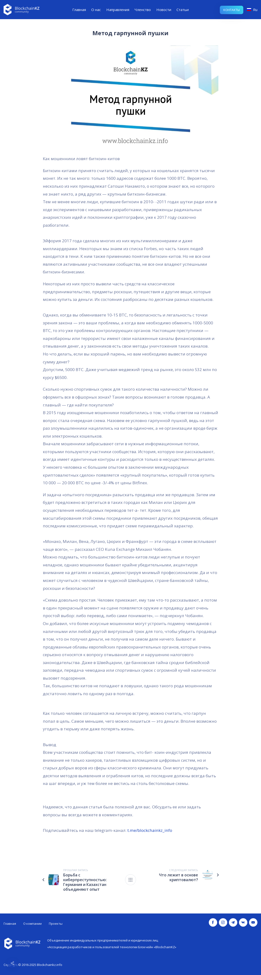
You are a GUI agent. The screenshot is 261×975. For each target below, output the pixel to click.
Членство (143, 9)
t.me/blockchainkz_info (149, 830)
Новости (163, 9)
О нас (96, 9)
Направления (117, 9)
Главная (79, 9)
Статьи (182, 9)
